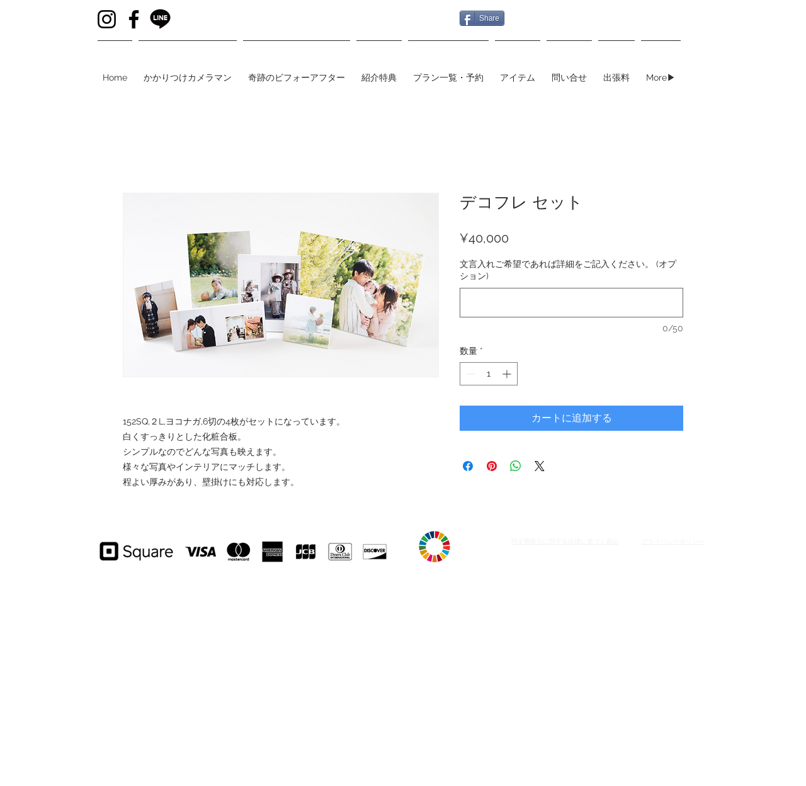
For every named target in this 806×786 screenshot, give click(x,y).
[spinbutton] (488, 374)
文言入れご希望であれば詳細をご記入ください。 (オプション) (568, 270)
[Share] (482, 18)
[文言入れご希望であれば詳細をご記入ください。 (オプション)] (571, 302)
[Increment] (508, 374)
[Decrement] (469, 374)
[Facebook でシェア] (467, 466)
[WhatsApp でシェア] (515, 466)
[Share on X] (539, 466)
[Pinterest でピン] (491, 466)
